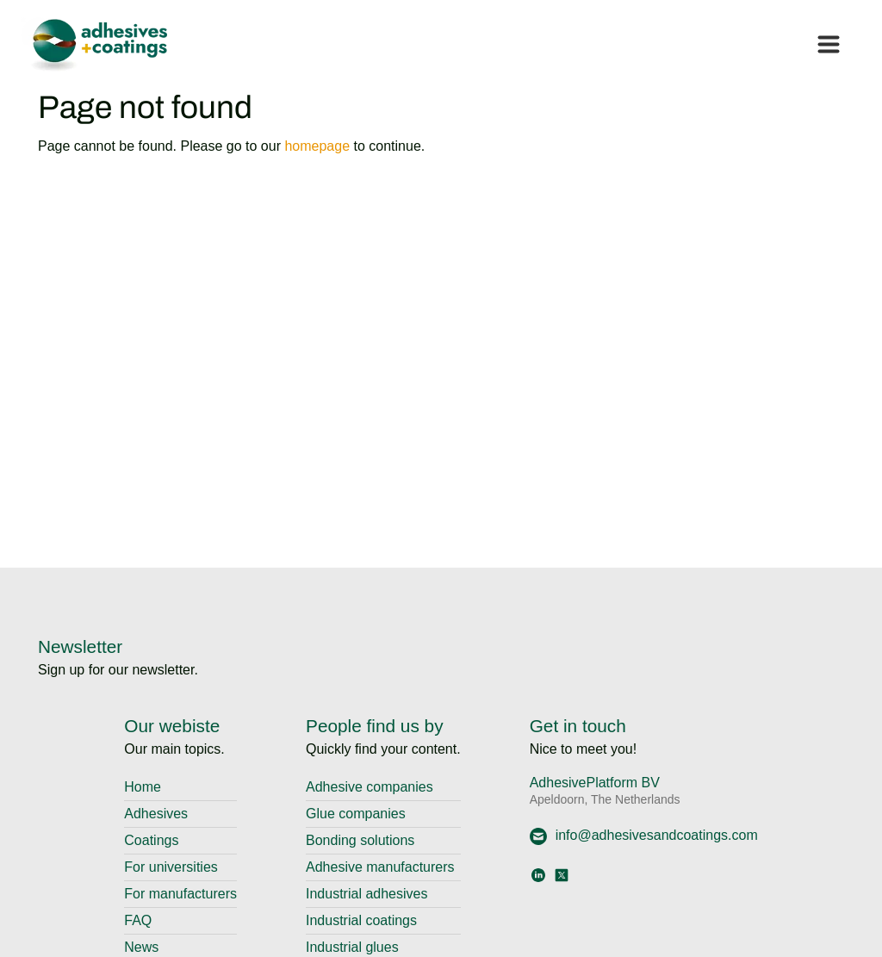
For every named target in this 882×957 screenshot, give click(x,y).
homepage (317, 146)
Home (142, 787)
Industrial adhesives (366, 893)
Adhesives (156, 813)
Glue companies (356, 813)
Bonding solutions (360, 840)
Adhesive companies (369, 787)
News (141, 947)
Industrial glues (352, 947)
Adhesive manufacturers (380, 867)
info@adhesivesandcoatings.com (644, 835)
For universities (170, 867)
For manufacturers (180, 893)
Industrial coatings (361, 920)
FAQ (138, 920)
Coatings (151, 840)
